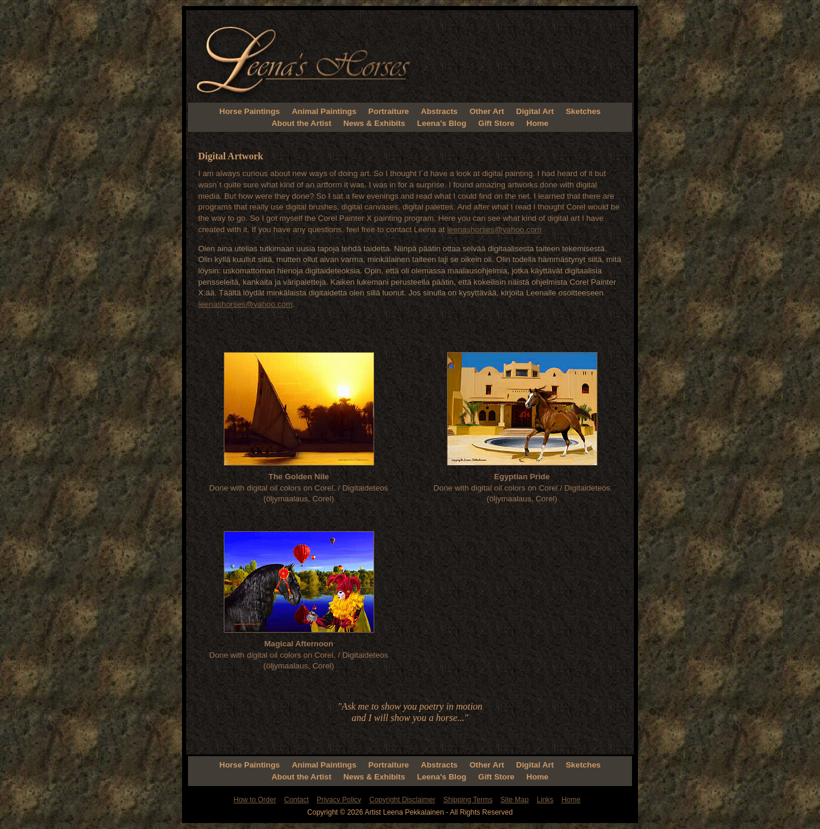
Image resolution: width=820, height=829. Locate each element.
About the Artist (301, 123)
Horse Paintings (250, 111)
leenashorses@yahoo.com (494, 229)
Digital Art (535, 111)
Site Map (515, 800)
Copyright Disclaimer (402, 800)
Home (537, 123)
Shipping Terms (468, 800)
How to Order (254, 800)
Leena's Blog (441, 123)
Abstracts (439, 111)
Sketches (583, 111)
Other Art (487, 111)
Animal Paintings (324, 111)
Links (545, 800)
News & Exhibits (374, 123)
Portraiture (388, 111)
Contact (296, 800)
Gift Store (496, 123)
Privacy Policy (339, 800)
